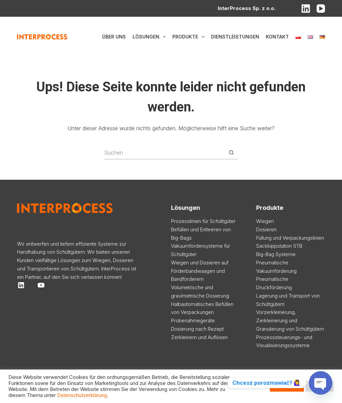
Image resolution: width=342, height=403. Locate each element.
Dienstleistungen (235, 36)
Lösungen (150, 37)
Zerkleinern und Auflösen (199, 337)
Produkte (189, 37)
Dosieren (266, 229)
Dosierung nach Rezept (197, 329)
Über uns (114, 36)
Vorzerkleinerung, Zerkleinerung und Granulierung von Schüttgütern (290, 320)
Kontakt (277, 36)
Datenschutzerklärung (82, 395)
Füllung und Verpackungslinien (290, 238)
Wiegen (265, 221)
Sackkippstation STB (279, 246)
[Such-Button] (231, 152)
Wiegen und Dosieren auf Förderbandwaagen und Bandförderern (199, 271)
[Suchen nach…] (164, 152)
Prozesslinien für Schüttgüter (203, 221)
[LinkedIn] (306, 8)
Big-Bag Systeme (276, 254)
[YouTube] (321, 8)
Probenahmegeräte (193, 320)
